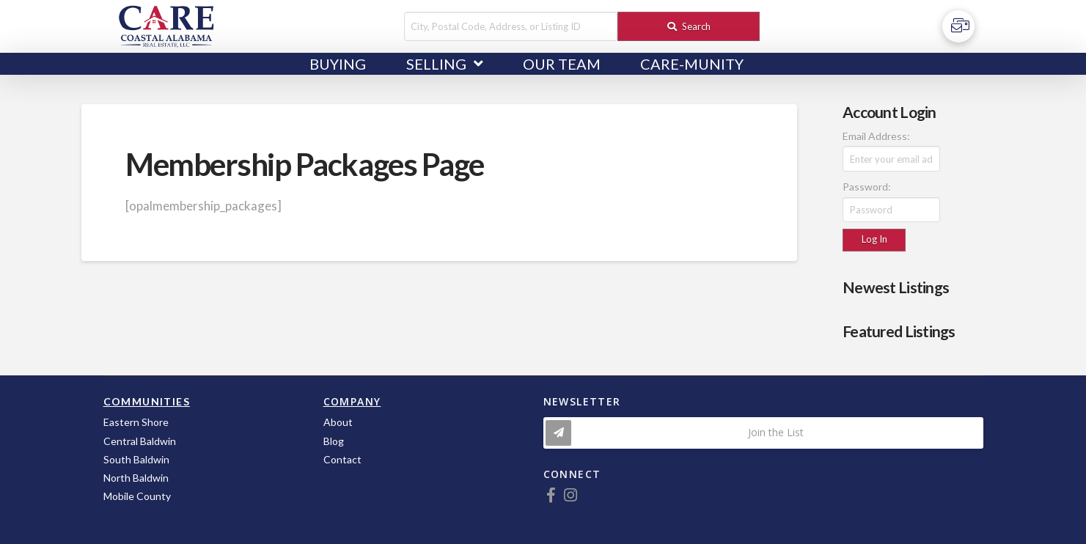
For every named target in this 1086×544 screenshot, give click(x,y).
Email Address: (876, 136)
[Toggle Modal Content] (763, 433)
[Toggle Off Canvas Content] (958, 26)
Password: (867, 186)
